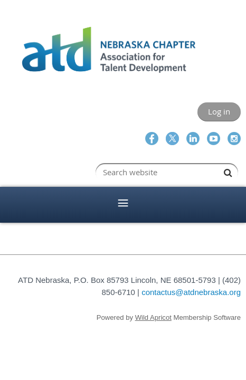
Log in (219, 111)
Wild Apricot (153, 317)
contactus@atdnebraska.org (191, 292)
